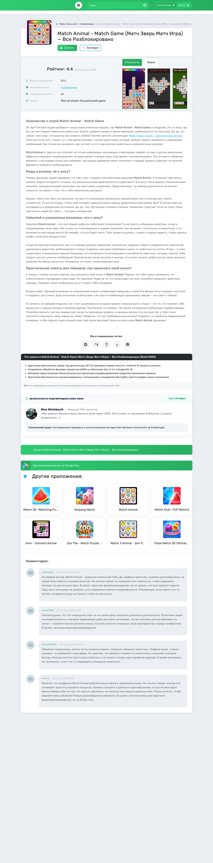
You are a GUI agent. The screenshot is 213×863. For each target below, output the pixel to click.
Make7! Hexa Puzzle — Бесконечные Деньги (155, 135)
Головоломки (69, 87)
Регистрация (165, 5)
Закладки (90, 47)
